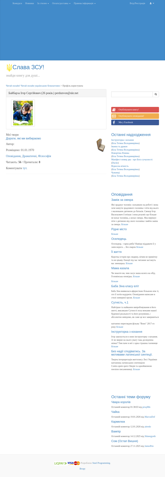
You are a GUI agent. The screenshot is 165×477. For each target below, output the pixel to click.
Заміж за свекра (122, 199)
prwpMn (146, 407)
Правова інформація (85, 3)
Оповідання (13, 156)
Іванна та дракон (119, 146)
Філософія (44, 156)
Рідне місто (119, 229)
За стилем (43, 3)
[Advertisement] (82, 34)
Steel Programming (101, 463)
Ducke (115, 163)
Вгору (83, 469)
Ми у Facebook (122, 122)
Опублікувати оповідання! (127, 116)
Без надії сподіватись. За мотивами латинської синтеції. (131, 353)
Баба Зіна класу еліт (125, 286)
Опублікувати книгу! (125, 109)
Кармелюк (118, 421)
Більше (124, 224)
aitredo (148, 426)
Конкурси (17, 3)
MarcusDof (150, 417)
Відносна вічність (120, 166)
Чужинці (115, 172)
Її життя (116, 252)
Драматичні (29, 156)
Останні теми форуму (131, 397)
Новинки (29, 3)
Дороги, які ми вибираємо (23, 138)
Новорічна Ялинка (120, 153)
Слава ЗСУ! (25, 67)
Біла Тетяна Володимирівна (125, 143)
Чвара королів (120, 402)
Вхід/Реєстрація (137, 3)
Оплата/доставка (61, 3)
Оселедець (118, 238)
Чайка (115, 411)
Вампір (116, 431)
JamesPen (148, 446)
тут (25, 168)
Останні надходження (131, 134)
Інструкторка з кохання (122, 140)
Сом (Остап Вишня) (124, 441)
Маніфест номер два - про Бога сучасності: (132, 159)
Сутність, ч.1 (119, 302)
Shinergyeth (150, 436)
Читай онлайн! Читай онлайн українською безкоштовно (33, 86)
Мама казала (120, 268)
